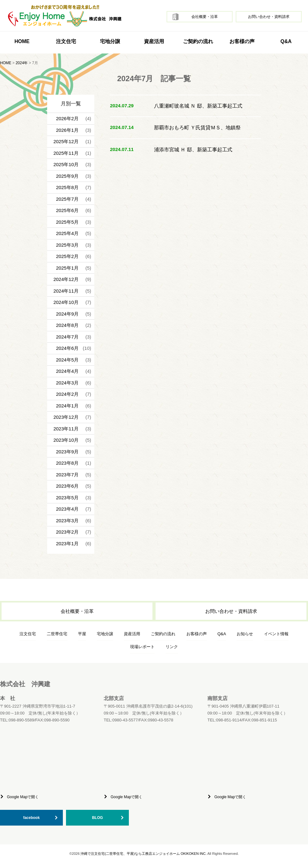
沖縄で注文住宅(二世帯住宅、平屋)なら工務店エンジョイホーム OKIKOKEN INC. (143, 853)
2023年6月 (67, 486)
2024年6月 (67, 348)
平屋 (82, 633)
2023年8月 (67, 463)
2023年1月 (67, 543)
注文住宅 (27, 633)
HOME (22, 41)
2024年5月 (67, 359)
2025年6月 (67, 210)
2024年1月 (67, 405)
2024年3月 (67, 382)
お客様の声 (242, 41)
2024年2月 (67, 394)
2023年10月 (66, 440)
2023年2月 (67, 532)
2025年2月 (67, 256)
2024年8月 (67, 325)
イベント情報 (276, 633)
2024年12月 (66, 279)
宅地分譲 (110, 41)
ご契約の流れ (198, 41)
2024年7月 (67, 336)
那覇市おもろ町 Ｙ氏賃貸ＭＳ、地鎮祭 (197, 127)
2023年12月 (66, 417)
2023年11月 (66, 428)
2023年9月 (67, 451)
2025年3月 (67, 245)
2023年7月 (67, 474)
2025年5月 (67, 222)
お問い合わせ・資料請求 (268, 16)
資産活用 (154, 41)
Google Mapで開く (23, 797)
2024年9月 (67, 314)
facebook (31, 817)
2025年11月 (66, 153)
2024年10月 (66, 302)
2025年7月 (67, 199)
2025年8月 (67, 187)
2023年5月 (67, 497)
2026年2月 (67, 118)
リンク (172, 646)
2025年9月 (67, 176)
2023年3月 (67, 520)
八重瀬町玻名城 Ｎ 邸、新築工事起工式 (198, 106)
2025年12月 (66, 141)
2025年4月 (67, 233)
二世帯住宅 (57, 633)
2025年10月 (66, 164)
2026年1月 (67, 130)
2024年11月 (66, 291)
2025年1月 (67, 268)
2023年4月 (67, 509)
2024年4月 (67, 371)
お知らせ (245, 633)
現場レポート (142, 646)
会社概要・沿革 (204, 16)
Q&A (286, 41)
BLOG (97, 817)
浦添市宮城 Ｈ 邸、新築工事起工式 (193, 149)
